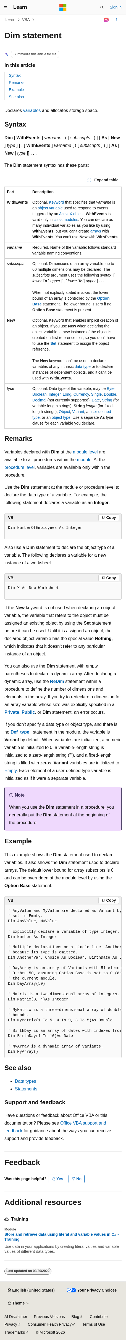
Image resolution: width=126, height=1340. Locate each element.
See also (16, 97)
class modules (66, 219)
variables (32, 110)
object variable (50, 208)
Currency (81, 394)
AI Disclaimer (15, 1316)
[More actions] (117, 19)
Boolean (39, 394)
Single (96, 394)
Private (11, 712)
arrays (95, 231)
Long (67, 394)
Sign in (116, 7)
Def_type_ (21, 732)
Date (96, 400)
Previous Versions (49, 1316)
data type (83, 366)
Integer (55, 394)
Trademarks (14, 1332)
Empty (10, 770)
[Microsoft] (63, 7)
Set (54, 343)
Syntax (15, 75)
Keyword (56, 202)
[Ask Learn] (106, 19)
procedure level (19, 467)
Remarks (16, 82)
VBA (26, 19)
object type (61, 417)
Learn (10, 19)
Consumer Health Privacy (50, 1324)
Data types (25, 1081)
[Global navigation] (5, 7)
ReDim (57, 681)
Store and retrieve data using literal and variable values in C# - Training (61, 1236)
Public (28, 712)
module (84, 459)
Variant (78, 411)
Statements (26, 1089)
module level (85, 452)
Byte (110, 388)
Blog (75, 1316)
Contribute (99, 1316)
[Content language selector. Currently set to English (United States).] (31, 1290)
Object (64, 411)
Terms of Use (93, 1324)
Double (110, 394)
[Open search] (101, 7)
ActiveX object (71, 214)
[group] (63, 981)
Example (16, 89)
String (107, 400)
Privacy (10, 1324)
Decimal (39, 400)
